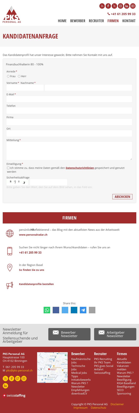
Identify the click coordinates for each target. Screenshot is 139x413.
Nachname (28, 83)
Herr (23, 76)
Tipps (74, 376)
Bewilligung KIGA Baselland (126, 381)
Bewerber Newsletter (69, 334)
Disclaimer (117, 404)
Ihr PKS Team (102, 362)
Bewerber (77, 21)
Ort (8, 128)
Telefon (11, 105)
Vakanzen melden (123, 367)
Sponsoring (124, 393)
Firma (10, 117)
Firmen (113, 21)
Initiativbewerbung (83, 379)
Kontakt (129, 21)
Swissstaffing (102, 373)
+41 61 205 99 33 (123, 14)
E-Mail (11, 94)
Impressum (80, 407)
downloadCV (79, 393)
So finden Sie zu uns (31, 270)
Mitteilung (14, 140)
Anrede (12, 71)
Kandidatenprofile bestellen (36, 284)
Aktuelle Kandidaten (124, 360)
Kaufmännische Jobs (80, 360)
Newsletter (78, 386)
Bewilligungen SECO (125, 388)
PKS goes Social (103, 366)
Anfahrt (98, 369)
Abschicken (122, 196)
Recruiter (96, 21)
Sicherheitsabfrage (18, 177)
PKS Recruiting (103, 359)
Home (62, 21)
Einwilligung (15, 164)
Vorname (13, 83)
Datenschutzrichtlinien (80, 168)
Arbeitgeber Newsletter (116, 334)
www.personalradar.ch (33, 234)
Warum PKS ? (79, 383)
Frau (13, 76)
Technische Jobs (78, 367)
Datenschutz (98, 407)
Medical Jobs (79, 373)
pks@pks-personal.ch (19, 370)
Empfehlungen (80, 390)
